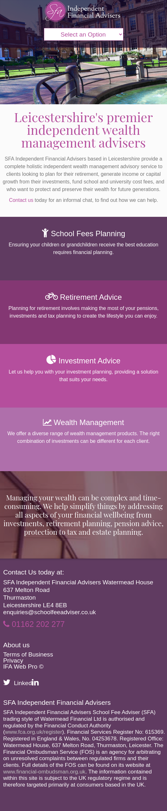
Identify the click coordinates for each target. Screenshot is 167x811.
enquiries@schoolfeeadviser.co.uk (49, 612)
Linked (26, 683)
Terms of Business (28, 654)
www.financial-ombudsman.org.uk (44, 771)
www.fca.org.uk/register (33, 732)
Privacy (13, 660)
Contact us (21, 200)
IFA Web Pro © (23, 666)
